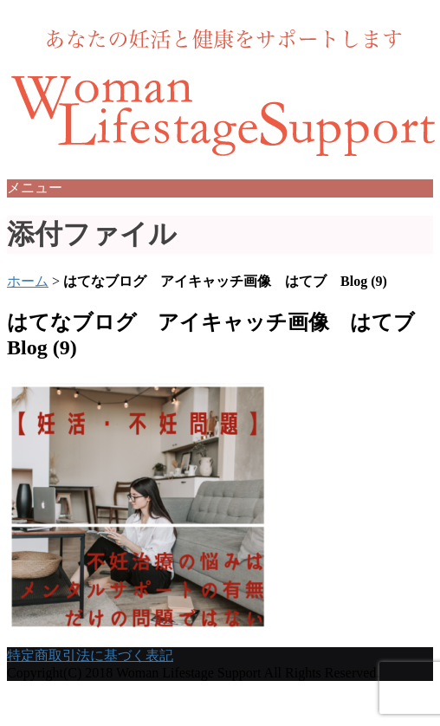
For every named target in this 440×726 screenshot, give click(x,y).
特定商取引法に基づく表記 (90, 655)
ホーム (28, 281)
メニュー (34, 187)
